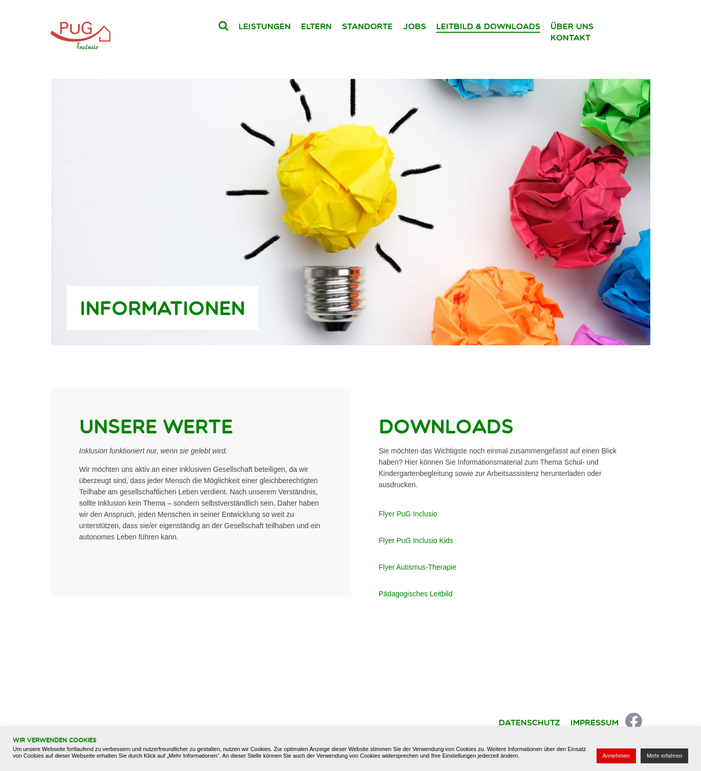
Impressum (594, 722)
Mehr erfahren (664, 756)
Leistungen (265, 26)
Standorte (367, 26)
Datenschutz (529, 722)
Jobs (414, 26)
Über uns (571, 26)
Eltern (316, 26)
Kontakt (570, 37)
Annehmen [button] (616, 756)
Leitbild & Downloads (488, 26)
